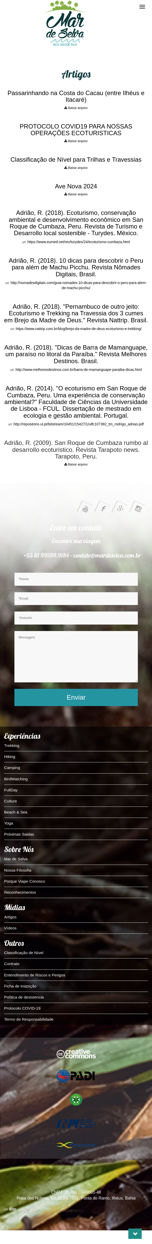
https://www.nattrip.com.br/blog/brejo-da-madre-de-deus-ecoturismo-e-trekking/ (78, 329)
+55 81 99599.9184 (46, 555)
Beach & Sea (15, 812)
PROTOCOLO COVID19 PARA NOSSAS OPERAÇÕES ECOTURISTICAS (76, 129)
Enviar (76, 697)
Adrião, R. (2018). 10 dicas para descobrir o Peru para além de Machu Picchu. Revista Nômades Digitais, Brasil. (76, 267)
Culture (10, 801)
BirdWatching (16, 779)
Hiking (9, 756)
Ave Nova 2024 (76, 186)
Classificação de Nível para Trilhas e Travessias (76, 159)
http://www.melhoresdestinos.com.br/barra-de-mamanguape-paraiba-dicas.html (78, 370)
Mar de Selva (16, 859)
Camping (12, 767)
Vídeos (10, 928)
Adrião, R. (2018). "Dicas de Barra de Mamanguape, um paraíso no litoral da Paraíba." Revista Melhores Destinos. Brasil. (76, 354)
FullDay (11, 790)
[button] (135, 1234)
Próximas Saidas (19, 834)
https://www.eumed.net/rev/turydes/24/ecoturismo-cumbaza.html (79, 242)
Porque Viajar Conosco (24, 881)
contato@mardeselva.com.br (107, 555)
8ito (10, 1209)
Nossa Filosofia (17, 870)
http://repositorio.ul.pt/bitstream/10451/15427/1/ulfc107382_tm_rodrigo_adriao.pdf (78, 424)
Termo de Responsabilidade (28, 1019)
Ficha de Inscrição (20, 986)
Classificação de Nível (23, 952)
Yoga (8, 823)
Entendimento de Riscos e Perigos (34, 975)
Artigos (10, 917)
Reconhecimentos (20, 892)
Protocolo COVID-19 (22, 1008)
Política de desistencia (24, 997)
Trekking (11, 745)
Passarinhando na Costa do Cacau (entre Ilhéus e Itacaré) (75, 96)
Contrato (11, 964)
